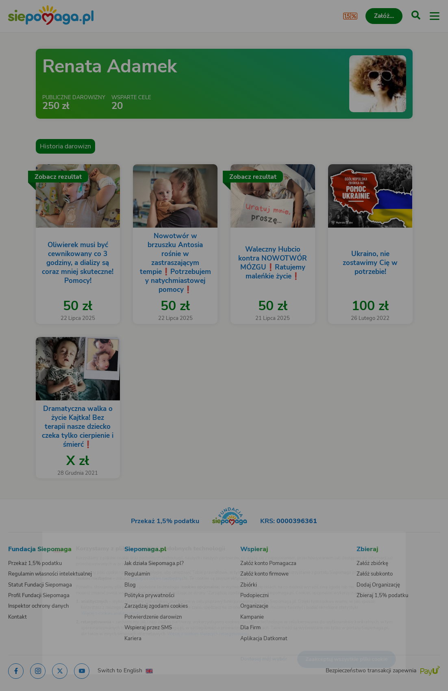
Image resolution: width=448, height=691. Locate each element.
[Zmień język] (23, 537)
